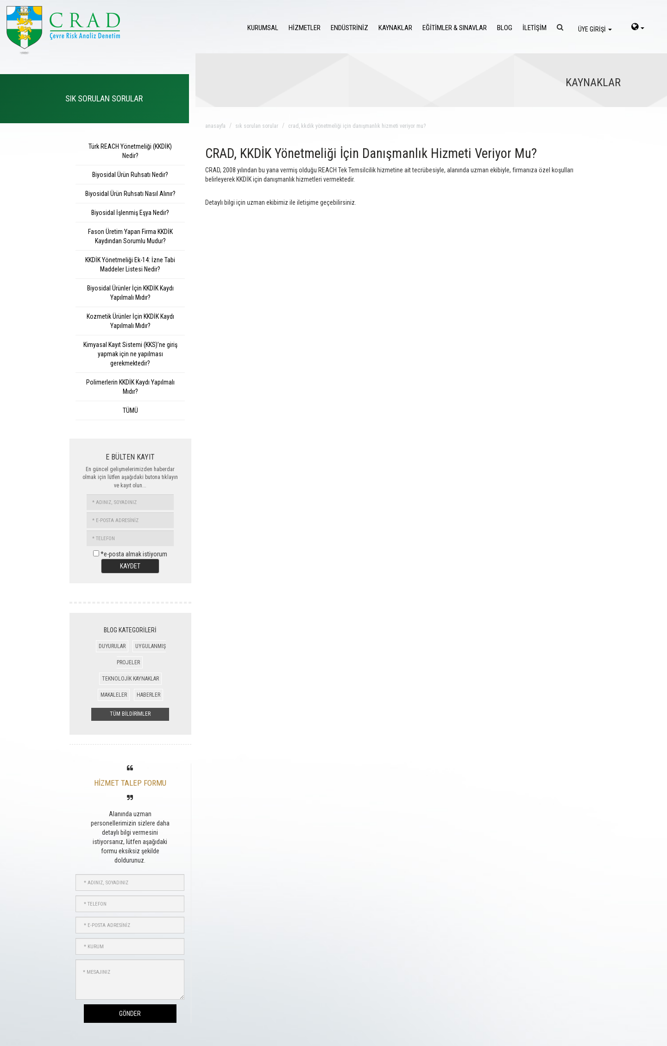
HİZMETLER (305, 28)
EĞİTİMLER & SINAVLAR (454, 28)
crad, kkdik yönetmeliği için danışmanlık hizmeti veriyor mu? (357, 126)
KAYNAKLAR (395, 28)
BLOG (504, 28)
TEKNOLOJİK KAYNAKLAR (130, 678)
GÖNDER (130, 1013)
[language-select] (638, 27)
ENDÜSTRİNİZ (349, 28)
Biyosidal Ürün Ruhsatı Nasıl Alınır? (130, 193)
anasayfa (215, 126)
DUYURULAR (112, 646)
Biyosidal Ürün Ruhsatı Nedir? (130, 174)
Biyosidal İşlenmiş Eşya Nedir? (130, 212)
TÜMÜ (130, 410)
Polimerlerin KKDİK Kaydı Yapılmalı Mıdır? (130, 386)
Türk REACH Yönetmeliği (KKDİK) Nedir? (130, 151)
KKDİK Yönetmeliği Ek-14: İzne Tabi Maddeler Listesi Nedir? (130, 264)
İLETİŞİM (534, 28)
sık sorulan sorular (256, 126)
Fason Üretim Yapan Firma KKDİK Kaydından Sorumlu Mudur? (130, 236)
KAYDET (130, 566)
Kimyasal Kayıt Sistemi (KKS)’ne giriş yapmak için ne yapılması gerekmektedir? (130, 354)
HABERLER (148, 695)
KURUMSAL (262, 28)
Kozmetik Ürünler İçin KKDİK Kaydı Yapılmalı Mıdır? (130, 321)
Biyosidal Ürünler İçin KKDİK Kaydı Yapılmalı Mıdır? (130, 292)
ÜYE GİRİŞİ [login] (595, 29)
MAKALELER (114, 695)
